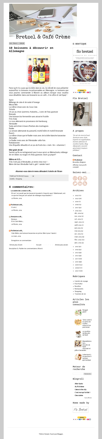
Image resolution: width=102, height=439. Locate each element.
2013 (77, 253)
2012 (77, 256)
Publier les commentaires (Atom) (31, 249)
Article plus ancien (61, 245)
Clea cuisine (79, 395)
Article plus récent (15, 245)
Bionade (12, 114)
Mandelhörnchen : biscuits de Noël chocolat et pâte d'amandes (83, 345)
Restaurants (79, 289)
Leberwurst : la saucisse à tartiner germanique (87, 357)
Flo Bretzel (14, 205)
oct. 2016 (78, 219)
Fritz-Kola (13, 119)
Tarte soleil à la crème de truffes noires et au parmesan (87, 323)
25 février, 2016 (16, 198)
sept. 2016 (78, 222)
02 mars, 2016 (16, 236)
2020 (77, 202)
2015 (77, 247)
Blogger (60, 434)
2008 (77, 268)
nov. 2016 (78, 216)
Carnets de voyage (81, 281)
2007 (77, 271)
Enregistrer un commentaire (21, 240)
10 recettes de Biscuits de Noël (86, 333)
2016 (77, 211)
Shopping (19, 179)
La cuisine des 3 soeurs (19, 191)
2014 (77, 250)
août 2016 (78, 225)
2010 (77, 262)
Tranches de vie (80, 294)
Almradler (13, 138)
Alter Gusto (79, 384)
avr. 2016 (78, 234)
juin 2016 (78, 228)
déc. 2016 (78, 213)
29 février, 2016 (16, 224)
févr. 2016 (78, 240)
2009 (77, 265)
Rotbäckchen (14, 143)
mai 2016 (78, 231)
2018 (77, 205)
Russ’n (11, 133)
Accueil (38, 245)
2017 (77, 208)
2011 (76, 259)
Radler (11, 129)
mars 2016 (78, 237)
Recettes (78, 286)
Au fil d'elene (79, 387)
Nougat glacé (85, 311)
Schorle (12, 109)
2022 (77, 198)
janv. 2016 (78, 243)
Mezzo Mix (13, 105)
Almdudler (13, 124)
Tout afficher (88, 398)
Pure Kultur (79, 284)
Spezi (11, 100)
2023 (77, 195)
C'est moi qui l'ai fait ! (82, 393)
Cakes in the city (80, 390)
